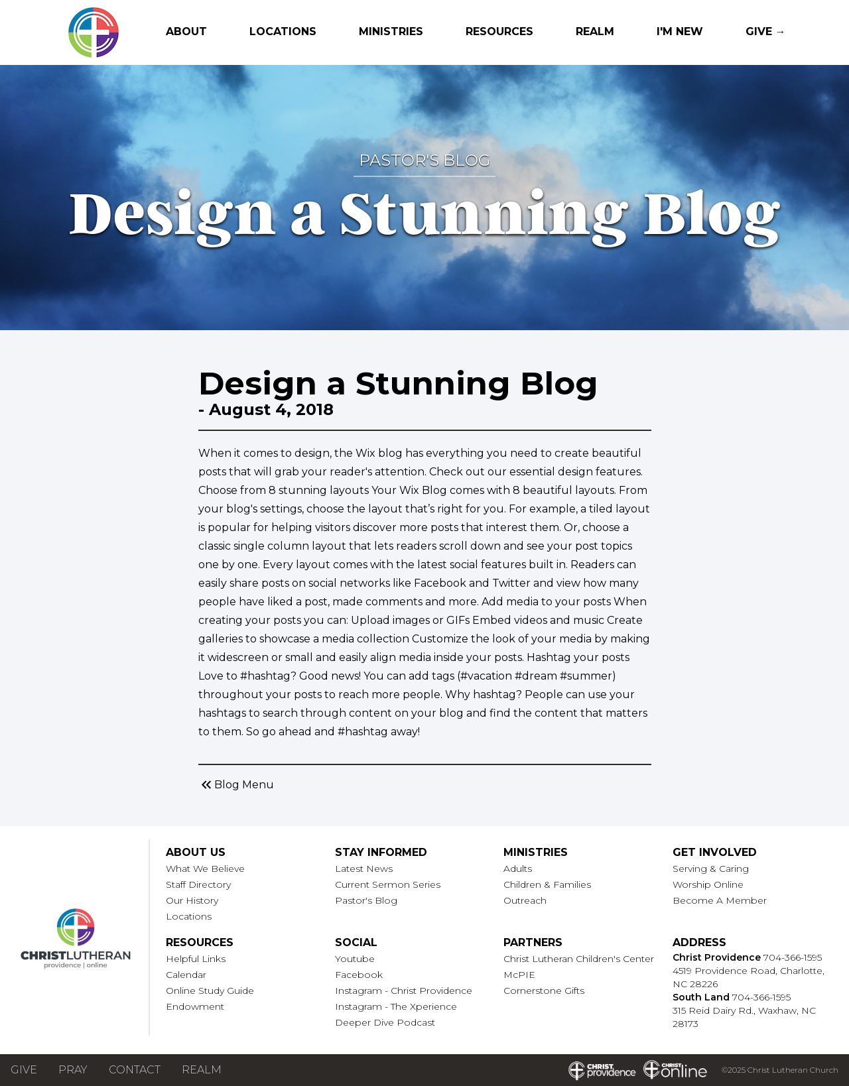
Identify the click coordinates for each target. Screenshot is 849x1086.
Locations (282, 31)
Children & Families (547, 884)
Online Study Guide (210, 990)
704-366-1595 (792, 957)
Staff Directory (198, 884)
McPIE (519, 975)
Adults (517, 869)
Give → (766, 31)
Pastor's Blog (366, 900)
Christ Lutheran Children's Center (578, 959)
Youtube (355, 959)
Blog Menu (236, 785)
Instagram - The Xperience (396, 1006)
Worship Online (708, 884)
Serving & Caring (711, 869)
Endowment (195, 1006)
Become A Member (720, 900)
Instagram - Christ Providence (403, 990)
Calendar (186, 975)
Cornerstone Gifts (543, 990)
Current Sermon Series (387, 884)
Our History (192, 900)
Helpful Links (196, 959)
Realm (595, 31)
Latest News (364, 869)
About (186, 31)
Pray (73, 1069)
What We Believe (205, 869)
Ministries (391, 31)
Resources (499, 31)
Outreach (525, 900)
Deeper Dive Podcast (385, 1022)
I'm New (680, 31)
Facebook (359, 975)
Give (24, 1069)
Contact (135, 1069)
